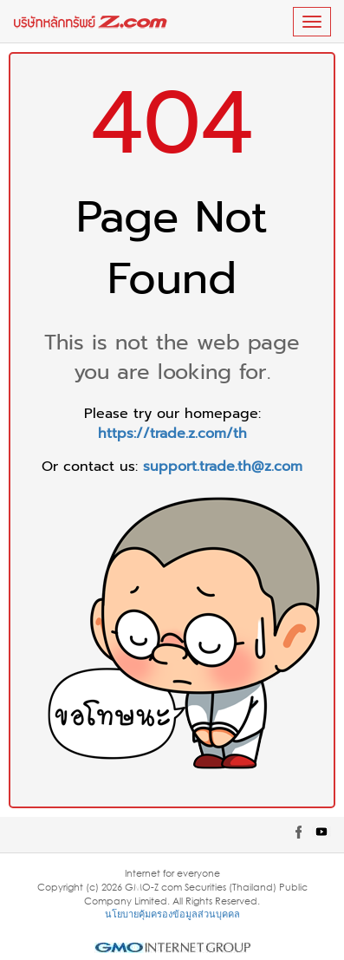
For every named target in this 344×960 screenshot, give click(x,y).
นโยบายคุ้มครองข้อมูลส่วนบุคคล (172, 913)
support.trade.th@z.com (222, 466)
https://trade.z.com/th (172, 433)
